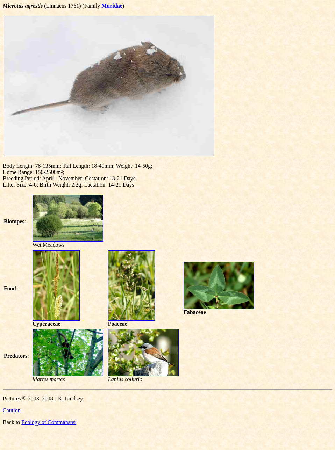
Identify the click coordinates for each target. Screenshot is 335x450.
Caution (12, 410)
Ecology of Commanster (48, 422)
